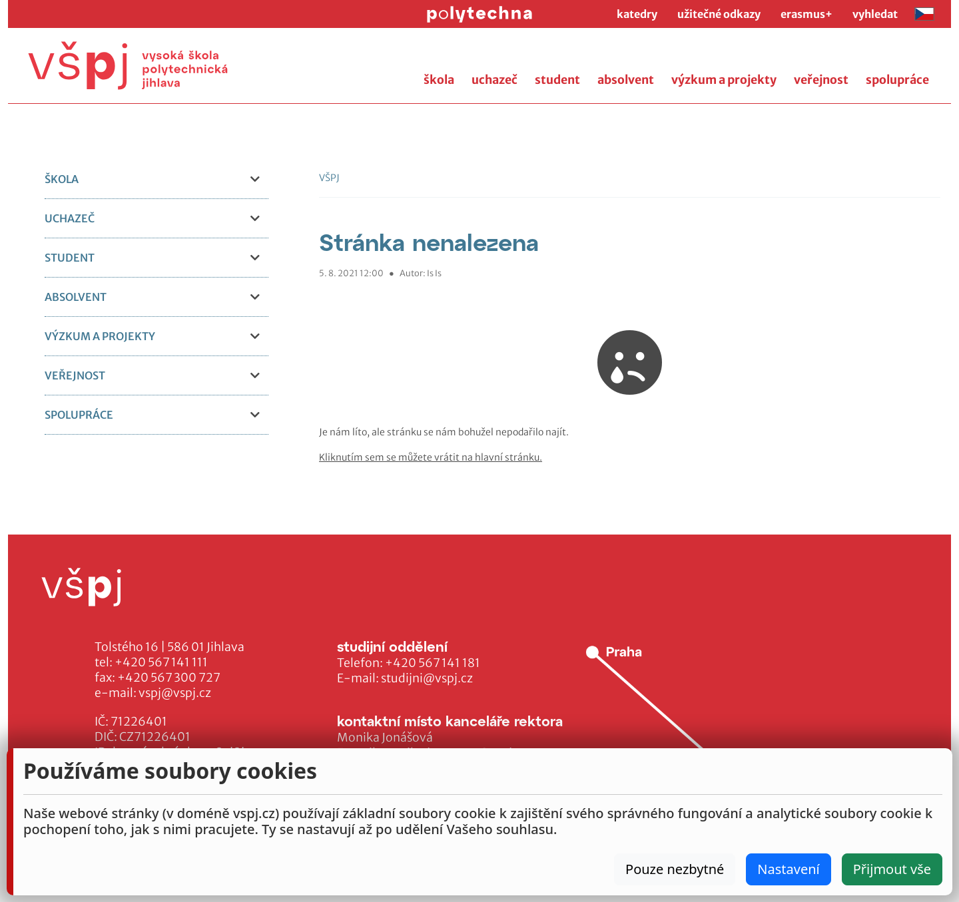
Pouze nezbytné (674, 869)
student (557, 80)
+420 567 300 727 (168, 677)
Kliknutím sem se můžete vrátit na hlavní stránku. (430, 457)
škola (439, 80)
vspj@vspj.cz (175, 693)
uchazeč (494, 80)
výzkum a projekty (724, 80)
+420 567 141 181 (432, 663)
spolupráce (897, 80)
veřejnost (821, 80)
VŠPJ (329, 178)
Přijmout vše (892, 869)
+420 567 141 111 (161, 662)
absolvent (625, 80)
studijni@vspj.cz (427, 678)
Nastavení (788, 869)
